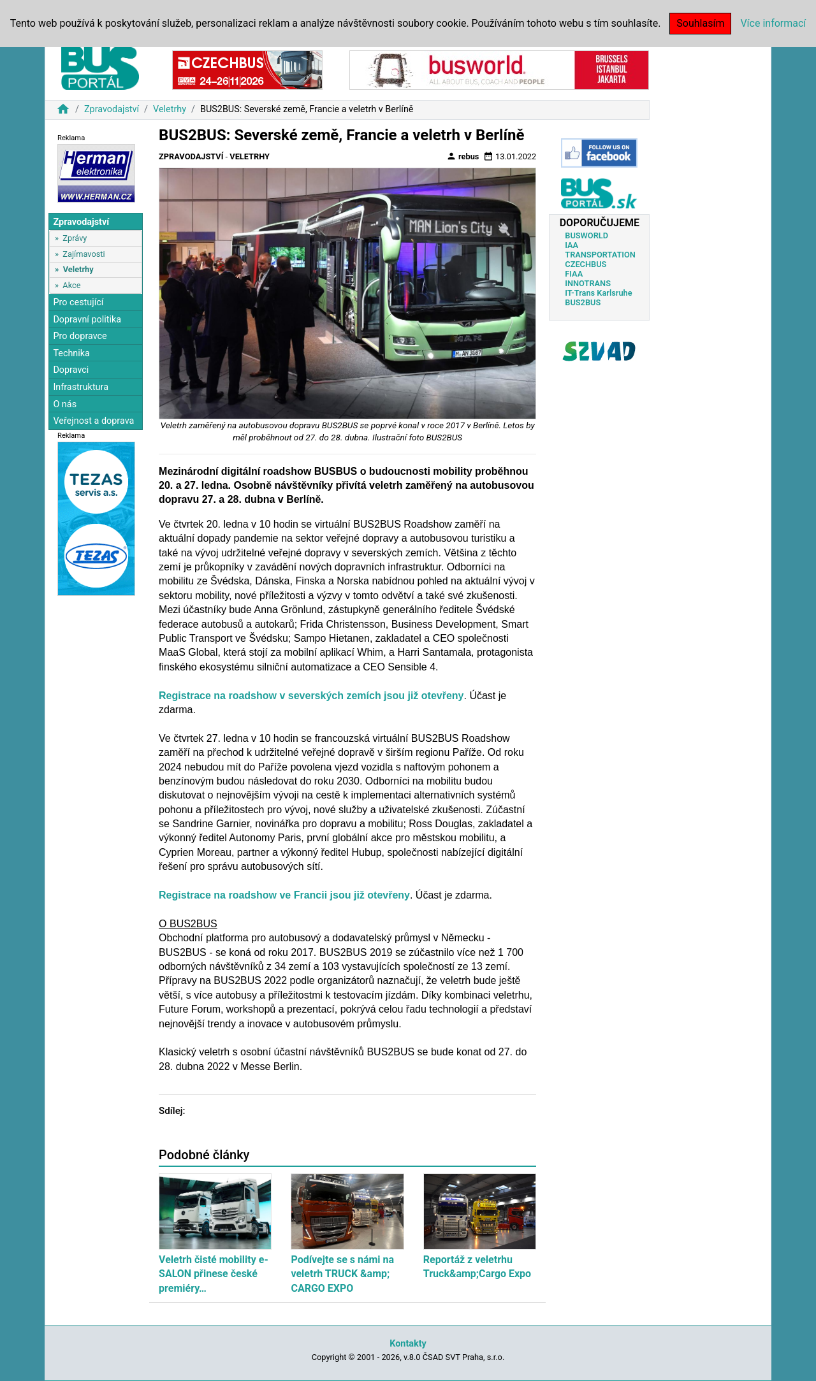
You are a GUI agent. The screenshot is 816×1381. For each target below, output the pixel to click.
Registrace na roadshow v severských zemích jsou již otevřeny (311, 695)
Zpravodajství (111, 109)
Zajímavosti (83, 254)
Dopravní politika (87, 319)
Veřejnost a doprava (93, 421)
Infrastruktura (80, 387)
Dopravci (71, 370)
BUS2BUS (583, 302)
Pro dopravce (79, 336)
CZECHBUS (585, 264)
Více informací (773, 23)
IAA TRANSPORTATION (600, 249)
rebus (462, 156)
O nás (64, 404)
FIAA (574, 273)
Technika (71, 353)
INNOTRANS (588, 283)
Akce (71, 285)
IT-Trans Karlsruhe (598, 293)
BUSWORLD (586, 235)
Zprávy (74, 238)
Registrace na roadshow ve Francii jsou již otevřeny (284, 895)
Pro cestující (78, 302)
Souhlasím (700, 23)
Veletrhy (169, 109)
